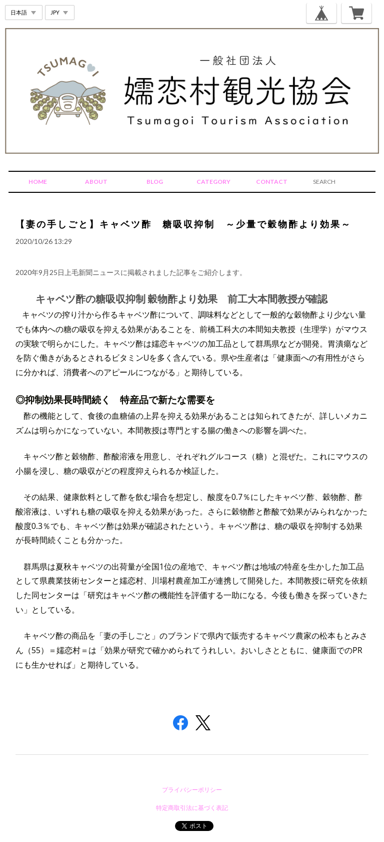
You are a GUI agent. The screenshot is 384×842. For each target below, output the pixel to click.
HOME (37, 181)
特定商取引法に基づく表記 (192, 807)
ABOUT (96, 181)
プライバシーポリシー (192, 789)
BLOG (154, 181)
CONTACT (272, 181)
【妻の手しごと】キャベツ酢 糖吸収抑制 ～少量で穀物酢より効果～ (184, 223)
